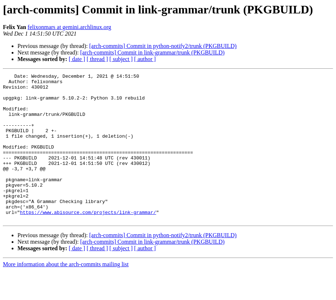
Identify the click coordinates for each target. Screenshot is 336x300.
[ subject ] (121, 59)
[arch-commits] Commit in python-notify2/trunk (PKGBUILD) (162, 46)
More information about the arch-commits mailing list (66, 294)
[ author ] (145, 59)
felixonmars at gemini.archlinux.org (69, 27)
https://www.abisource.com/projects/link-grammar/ (88, 240)
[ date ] (77, 59)
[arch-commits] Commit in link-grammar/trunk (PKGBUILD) (152, 52)
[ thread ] (97, 59)
